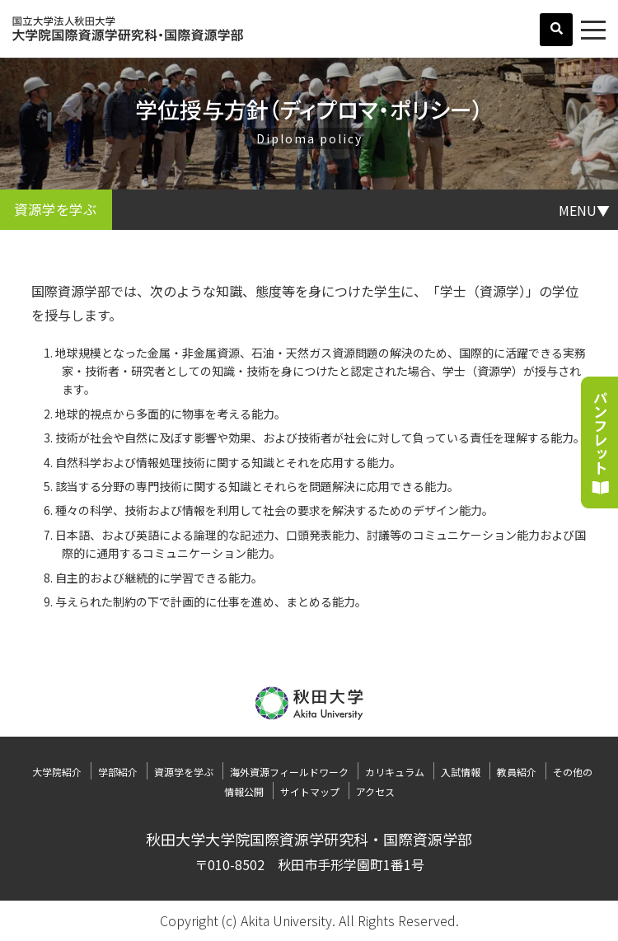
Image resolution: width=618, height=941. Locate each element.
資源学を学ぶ (183, 772)
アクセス (375, 791)
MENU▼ (584, 209)
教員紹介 (516, 772)
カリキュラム (394, 772)
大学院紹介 (57, 772)
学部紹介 (118, 772)
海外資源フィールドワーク (289, 772)
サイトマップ (309, 791)
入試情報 (460, 772)
